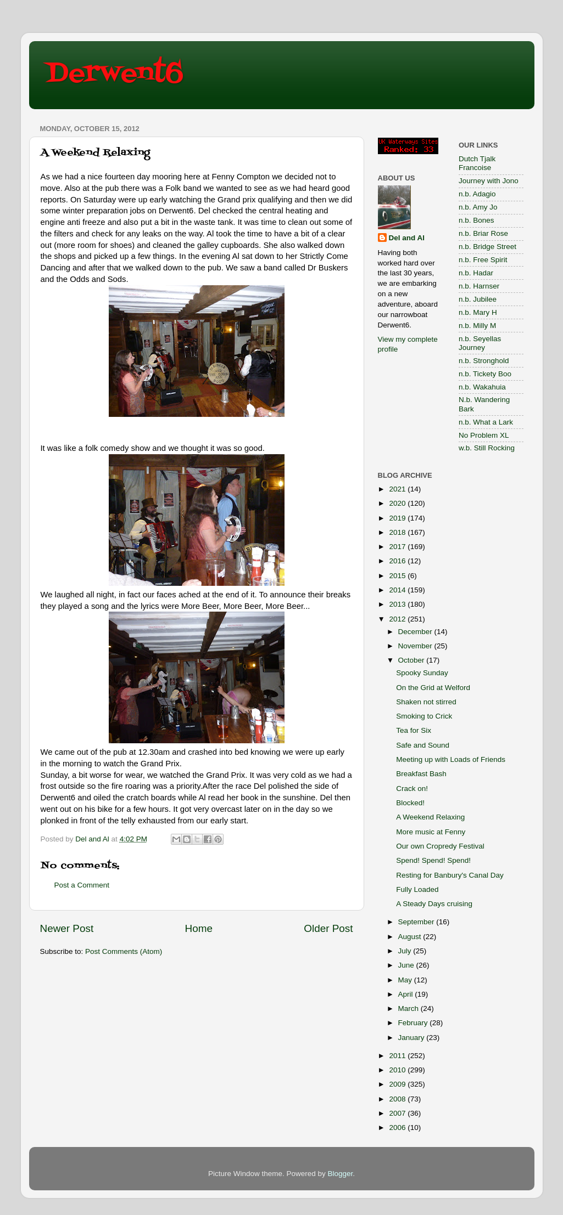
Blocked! (410, 803)
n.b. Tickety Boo (485, 374)
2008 (398, 1099)
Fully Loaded (417, 889)
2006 (398, 1127)
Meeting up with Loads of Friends (450, 759)
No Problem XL (484, 435)
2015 (398, 576)
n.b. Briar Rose (483, 233)
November (416, 646)
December (416, 632)
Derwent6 (114, 74)
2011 (398, 1056)
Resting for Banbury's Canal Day (449, 875)
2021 (398, 489)
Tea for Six (413, 730)
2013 (398, 604)
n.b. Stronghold (484, 361)
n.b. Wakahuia (482, 387)
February (414, 1023)
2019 (398, 518)
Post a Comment (82, 885)
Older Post (328, 928)
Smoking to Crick (424, 716)
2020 (398, 503)
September (417, 922)
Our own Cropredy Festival (440, 846)
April (406, 994)
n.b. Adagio (477, 194)
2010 (398, 1070)
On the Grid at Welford (433, 687)
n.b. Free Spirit (483, 260)
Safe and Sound (422, 745)
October (412, 660)
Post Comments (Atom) (123, 951)
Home (199, 928)
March (409, 1008)
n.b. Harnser (479, 286)
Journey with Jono (489, 181)
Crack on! (412, 788)
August (410, 937)
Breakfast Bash (421, 774)
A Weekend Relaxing (430, 817)
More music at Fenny (430, 832)
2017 (398, 546)
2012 (398, 619)
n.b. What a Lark (486, 422)
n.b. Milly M (477, 325)
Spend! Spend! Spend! (433, 860)
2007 (398, 1113)
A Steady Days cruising (434, 904)
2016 (398, 561)
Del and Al (407, 238)
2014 (398, 590)
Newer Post (67, 928)
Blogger (340, 1173)
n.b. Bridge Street (487, 246)
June (407, 965)
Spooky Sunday (422, 673)
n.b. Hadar (476, 273)
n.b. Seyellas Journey (480, 343)
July (406, 951)
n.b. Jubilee (478, 299)
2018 (398, 532)
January (412, 1037)
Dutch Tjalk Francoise (477, 163)
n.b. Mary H (478, 312)
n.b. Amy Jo (478, 207)
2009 (398, 1084)
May (406, 980)
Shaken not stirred (426, 702)
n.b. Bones (476, 220)
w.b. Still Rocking (487, 448)
